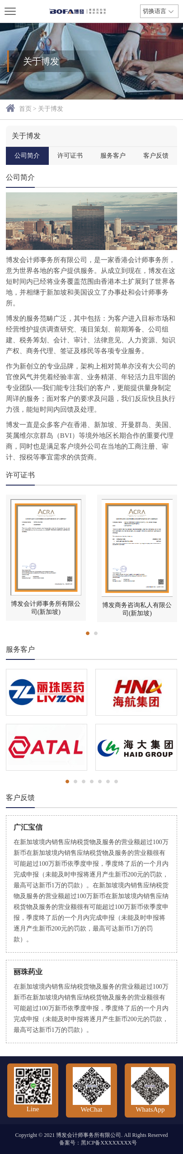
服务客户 (113, 155)
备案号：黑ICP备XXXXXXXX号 (98, 1143)
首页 (25, 108)
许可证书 (70, 155)
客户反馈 (156, 155)
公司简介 (27, 155)
